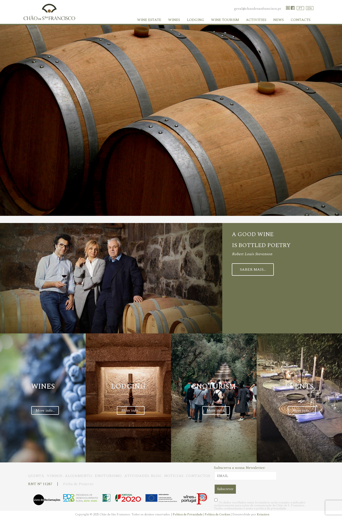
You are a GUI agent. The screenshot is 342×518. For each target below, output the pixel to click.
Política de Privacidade (188, 514)
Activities (256, 20)
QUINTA (36, 476)
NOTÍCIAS (173, 476)
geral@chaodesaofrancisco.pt (257, 8)
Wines (174, 20)
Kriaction (263, 514)
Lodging (195, 20)
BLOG (156, 476)
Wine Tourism (225, 20)
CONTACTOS (198, 476)
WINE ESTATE (149, 20)
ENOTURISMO (108, 476)
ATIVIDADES (136, 476)
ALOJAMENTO (78, 476)
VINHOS (54, 476)
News (278, 20)
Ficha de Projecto (78, 484)
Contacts (301, 20)
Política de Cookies (218, 514)
